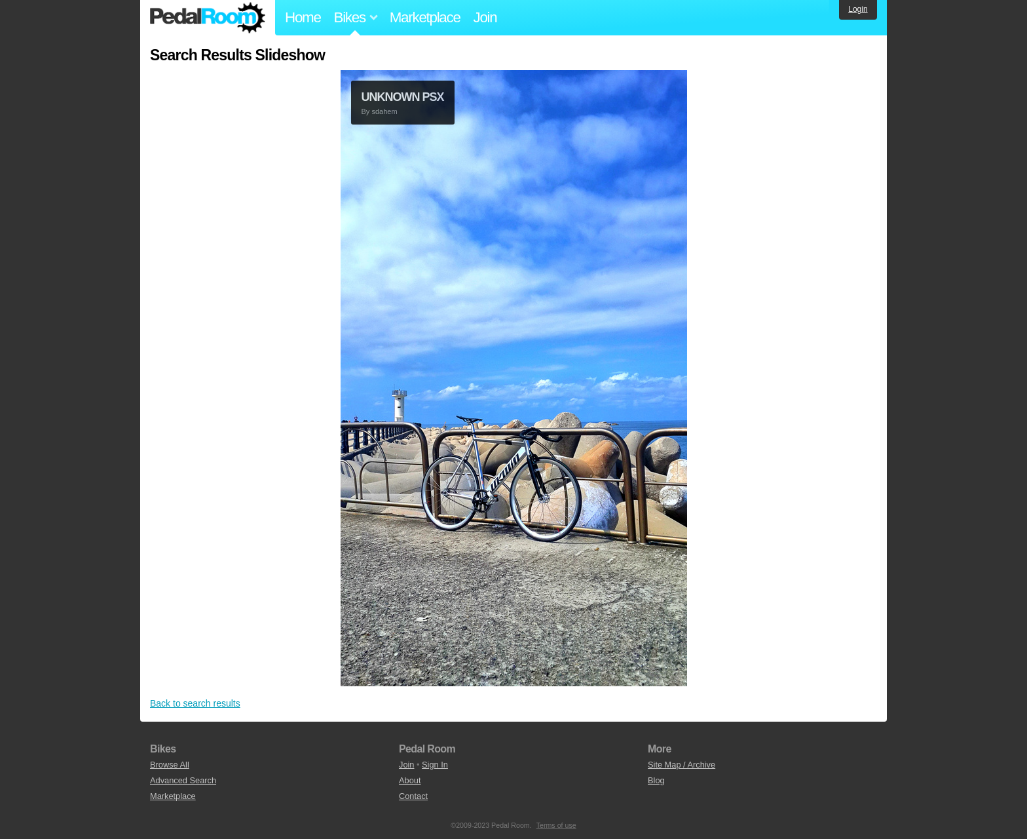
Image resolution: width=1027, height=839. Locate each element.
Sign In (435, 765)
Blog (656, 780)
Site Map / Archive (681, 765)
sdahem (384, 111)
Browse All (169, 765)
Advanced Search (183, 780)
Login (857, 9)
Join (485, 17)
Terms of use (556, 825)
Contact (413, 796)
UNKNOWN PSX (403, 97)
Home (303, 17)
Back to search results (195, 703)
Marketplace (425, 17)
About (409, 780)
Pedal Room (207, 17)
